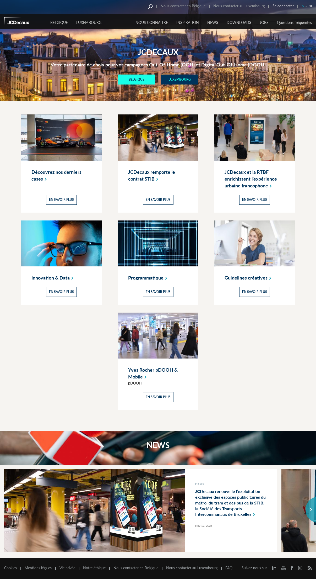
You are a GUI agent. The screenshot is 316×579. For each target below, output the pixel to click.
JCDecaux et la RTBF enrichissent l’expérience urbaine (251, 179)
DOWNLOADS (239, 22)
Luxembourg (88, 22)
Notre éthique (94, 568)
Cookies (10, 568)
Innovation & (53, 277)
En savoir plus (61, 199)
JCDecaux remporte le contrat (151, 175)
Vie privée (67, 568)
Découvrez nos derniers (56, 175)
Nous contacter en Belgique (183, 6)
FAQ (228, 568)
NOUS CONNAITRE (151, 22)
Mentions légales (38, 568)
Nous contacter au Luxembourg (239, 6)
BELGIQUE (136, 79)
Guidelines (249, 277)
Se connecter (283, 6)
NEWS (212, 22)
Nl (310, 6)
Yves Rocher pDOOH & (153, 373)
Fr (303, 6)
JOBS (264, 22)
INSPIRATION (187, 22)
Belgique (59, 22)
